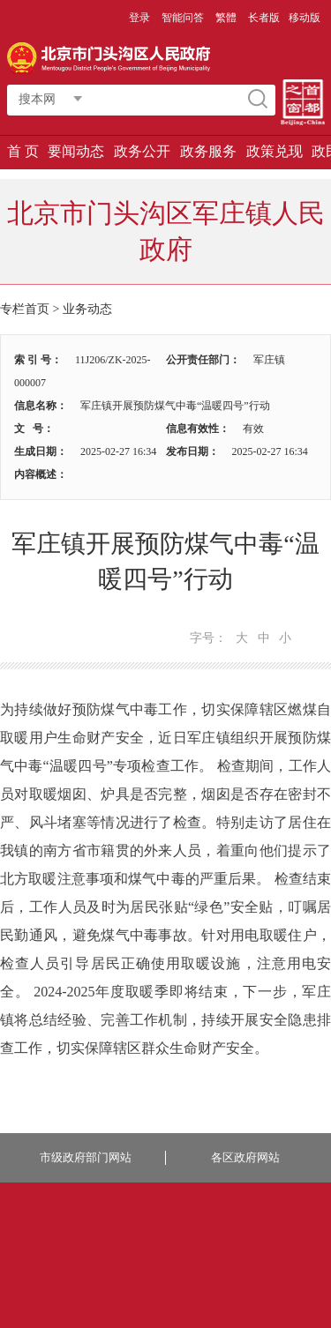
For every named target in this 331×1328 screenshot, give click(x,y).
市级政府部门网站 (86, 1157)
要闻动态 (76, 151)
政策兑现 (274, 151)
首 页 (23, 151)
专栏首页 (24, 309)
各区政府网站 (245, 1157)
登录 (139, 17)
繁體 (226, 17)
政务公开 (142, 151)
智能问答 (183, 17)
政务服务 (208, 151)
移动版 (304, 17)
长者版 (264, 17)
